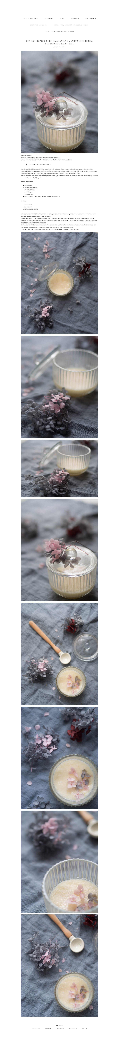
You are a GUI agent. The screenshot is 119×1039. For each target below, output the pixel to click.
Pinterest (73, 1028)
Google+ (48, 1028)
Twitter (60, 1028)
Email (84, 1028)
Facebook (36, 1028)
